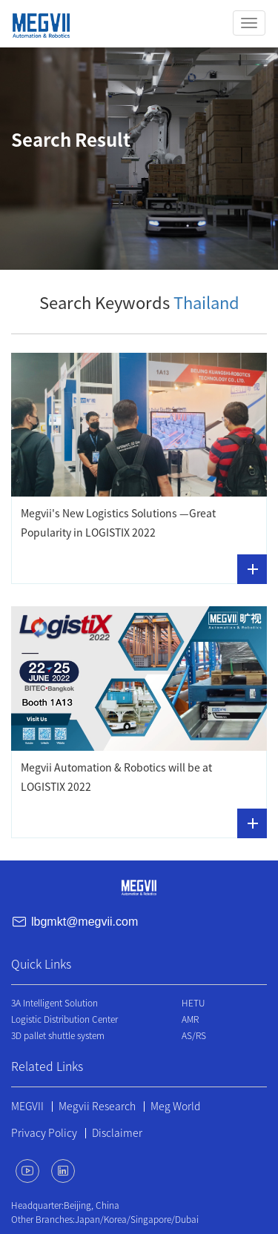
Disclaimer (117, 1133)
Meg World (175, 1106)
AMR (190, 1019)
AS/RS (194, 1035)
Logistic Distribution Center (64, 1019)
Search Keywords (139, 303)
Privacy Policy (44, 1133)
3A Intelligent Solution (54, 1002)
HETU (193, 1002)
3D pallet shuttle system (58, 1035)
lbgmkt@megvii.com (84, 921)
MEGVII (27, 1106)
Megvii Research (97, 1106)
